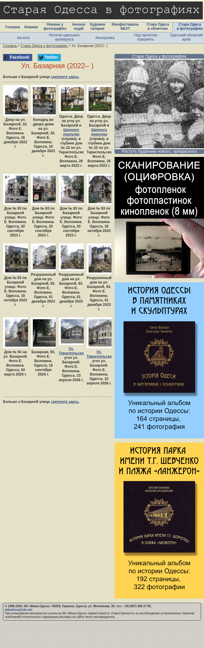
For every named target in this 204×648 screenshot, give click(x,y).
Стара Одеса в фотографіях (190, 26)
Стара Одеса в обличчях (157, 26)
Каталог (23, 38)
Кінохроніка (105, 38)
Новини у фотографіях (55, 26)
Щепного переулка (71, 132)
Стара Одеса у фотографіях (159, 56)
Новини (31, 27)
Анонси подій (78, 26)
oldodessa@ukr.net (18, 609)
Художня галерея (97, 26)
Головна (12, 27)
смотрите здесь (65, 77)
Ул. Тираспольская (72, 351)
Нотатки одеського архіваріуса (64, 37)
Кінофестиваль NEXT (125, 26)
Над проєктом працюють (145, 37)
